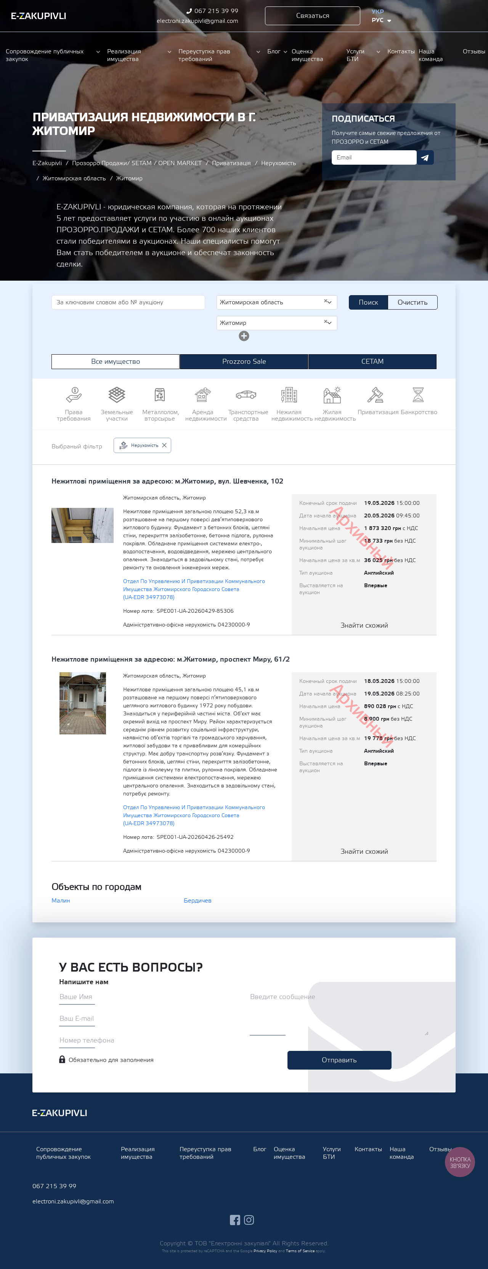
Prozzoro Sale (244, 361)
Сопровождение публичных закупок (44, 55)
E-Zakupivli (47, 163)
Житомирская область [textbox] (274, 302)
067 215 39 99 (216, 11)
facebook (438, 16)
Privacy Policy (265, 1250)
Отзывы (472, 51)
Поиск (368, 302)
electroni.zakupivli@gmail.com (197, 21)
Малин (60, 900)
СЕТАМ (372, 361)
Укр (378, 12)
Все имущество (115, 361)
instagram (452, 16)
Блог (273, 51)
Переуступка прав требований (204, 55)
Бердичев (198, 900)
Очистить (413, 302)
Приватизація (231, 163)
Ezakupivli (38, 16)
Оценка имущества (307, 55)
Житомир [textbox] (274, 322)
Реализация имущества (124, 55)
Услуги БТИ (355, 55)
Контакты (399, 51)
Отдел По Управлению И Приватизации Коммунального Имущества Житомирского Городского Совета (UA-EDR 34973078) (194, 589)
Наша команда (431, 55)
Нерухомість (278, 163)
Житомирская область (74, 178)
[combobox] (277, 302)
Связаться (312, 15)
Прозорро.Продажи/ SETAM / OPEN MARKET (137, 163)
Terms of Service (300, 1250)
